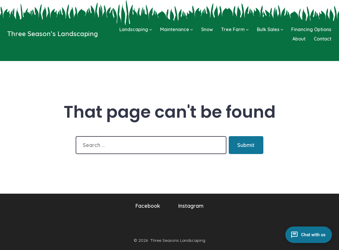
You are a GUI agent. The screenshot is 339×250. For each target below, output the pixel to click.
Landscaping (135, 29)
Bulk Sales (270, 29)
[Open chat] (308, 235)
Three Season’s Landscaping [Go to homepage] (52, 34)
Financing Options (311, 29)
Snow (207, 29)
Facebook (147, 205)
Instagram (191, 205)
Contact (322, 39)
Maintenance (176, 29)
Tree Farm (235, 29)
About (299, 39)
